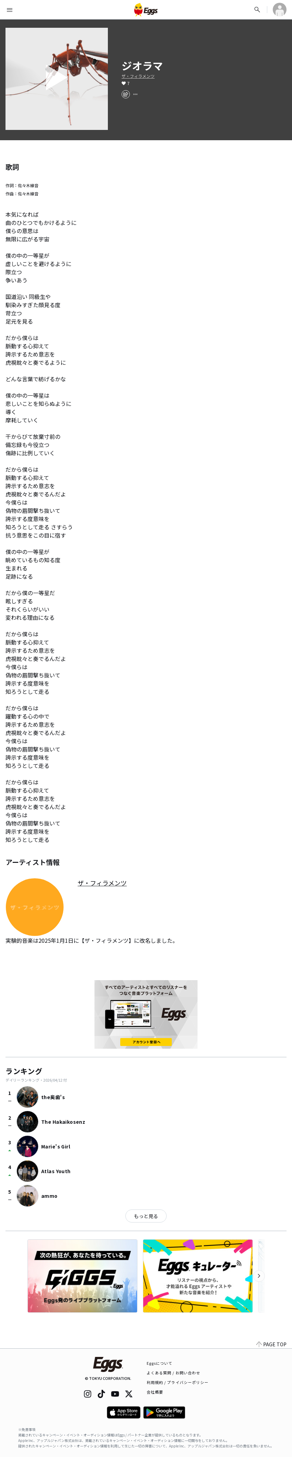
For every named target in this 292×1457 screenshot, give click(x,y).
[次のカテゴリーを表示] (259, 1276)
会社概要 (155, 1392)
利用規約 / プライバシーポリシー (178, 1382)
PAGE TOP (271, 1344)
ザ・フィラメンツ (138, 76)
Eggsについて (160, 1363)
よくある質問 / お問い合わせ (174, 1372)
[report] (135, 94)
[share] (126, 94)
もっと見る (146, 1216)
